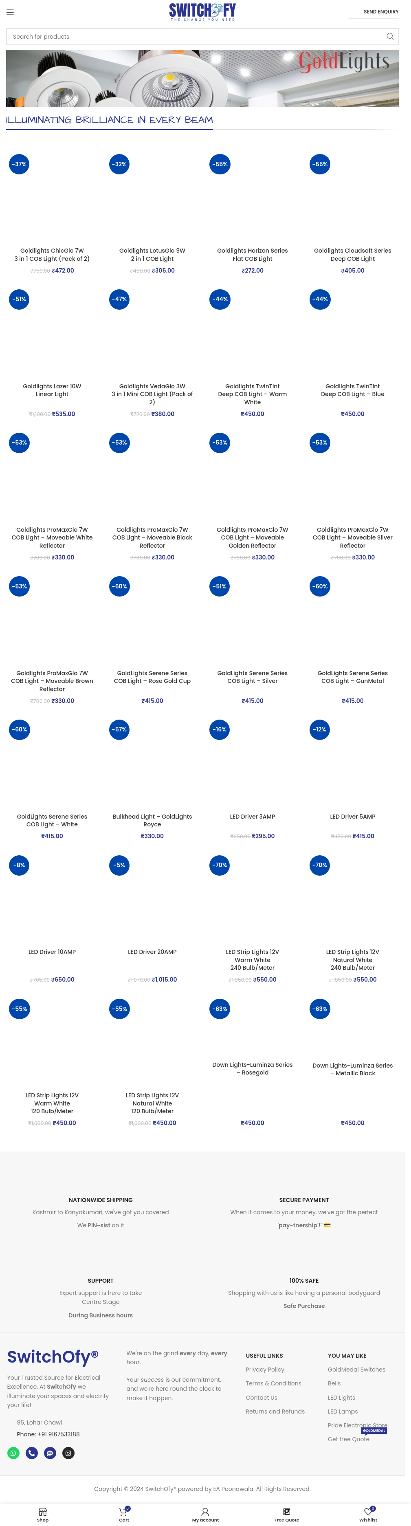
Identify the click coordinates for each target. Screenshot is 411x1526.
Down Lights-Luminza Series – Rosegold (252, 1069)
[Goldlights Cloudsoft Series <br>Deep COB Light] (353, 197)
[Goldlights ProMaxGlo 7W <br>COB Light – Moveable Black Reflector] (152, 476)
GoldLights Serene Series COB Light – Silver (253, 677)
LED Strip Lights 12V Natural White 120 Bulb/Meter (152, 1103)
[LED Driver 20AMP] (152, 898)
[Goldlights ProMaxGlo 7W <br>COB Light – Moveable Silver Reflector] (353, 476)
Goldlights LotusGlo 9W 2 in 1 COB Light (152, 255)
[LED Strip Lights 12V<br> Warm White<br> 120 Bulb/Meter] (52, 1042)
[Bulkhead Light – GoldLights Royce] (152, 763)
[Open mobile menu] (10, 12)
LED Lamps (343, 1411)
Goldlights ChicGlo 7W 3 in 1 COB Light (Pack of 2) (52, 255)
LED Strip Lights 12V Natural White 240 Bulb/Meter (353, 960)
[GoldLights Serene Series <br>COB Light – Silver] (253, 619)
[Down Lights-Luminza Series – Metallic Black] (353, 1027)
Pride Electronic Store (358, 1425)
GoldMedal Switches (356, 1369)
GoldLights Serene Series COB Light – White (52, 821)
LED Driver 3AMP (252, 817)
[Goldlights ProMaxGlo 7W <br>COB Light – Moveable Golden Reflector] (253, 476)
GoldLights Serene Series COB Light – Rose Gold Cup (152, 677)
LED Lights (341, 1398)
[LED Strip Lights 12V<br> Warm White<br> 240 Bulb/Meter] (253, 898)
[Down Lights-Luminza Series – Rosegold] (253, 1026)
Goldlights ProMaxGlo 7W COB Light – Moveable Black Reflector (152, 538)
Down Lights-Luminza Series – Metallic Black (352, 1069)
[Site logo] (202, 12)
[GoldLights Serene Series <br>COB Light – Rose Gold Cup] (152, 619)
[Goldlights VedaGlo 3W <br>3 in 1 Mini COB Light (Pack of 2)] (152, 332)
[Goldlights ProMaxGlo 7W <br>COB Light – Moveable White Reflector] (52, 476)
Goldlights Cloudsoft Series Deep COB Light (352, 255)
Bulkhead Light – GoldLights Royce (152, 821)
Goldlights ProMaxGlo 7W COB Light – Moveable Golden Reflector (252, 538)
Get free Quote (357, 1437)
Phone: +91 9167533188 (48, 1434)
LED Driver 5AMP (352, 817)
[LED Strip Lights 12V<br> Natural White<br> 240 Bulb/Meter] (353, 898)
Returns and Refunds (275, 1411)
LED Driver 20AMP (152, 952)
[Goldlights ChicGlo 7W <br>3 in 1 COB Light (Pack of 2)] (52, 197)
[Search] (202, 36)
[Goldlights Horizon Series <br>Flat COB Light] (253, 197)
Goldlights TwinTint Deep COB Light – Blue (353, 390)
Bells (334, 1383)
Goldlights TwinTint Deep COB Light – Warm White (252, 394)
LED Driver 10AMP (52, 952)
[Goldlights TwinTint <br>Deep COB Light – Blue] (353, 332)
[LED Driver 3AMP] (253, 763)
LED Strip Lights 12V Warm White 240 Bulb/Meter (252, 960)
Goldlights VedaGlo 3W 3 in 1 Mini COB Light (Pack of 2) (152, 394)
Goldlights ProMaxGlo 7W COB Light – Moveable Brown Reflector (52, 681)
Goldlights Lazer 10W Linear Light (52, 390)
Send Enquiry (374, 11)
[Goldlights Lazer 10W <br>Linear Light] (52, 332)
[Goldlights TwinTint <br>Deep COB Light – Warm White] (253, 332)
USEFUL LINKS (264, 1356)
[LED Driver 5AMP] (353, 763)
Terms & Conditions (273, 1383)
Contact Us (261, 1398)
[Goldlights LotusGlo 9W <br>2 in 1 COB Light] (152, 197)
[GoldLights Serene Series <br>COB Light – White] (52, 763)
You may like (347, 1356)
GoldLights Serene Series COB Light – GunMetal (353, 677)
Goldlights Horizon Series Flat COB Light (252, 255)
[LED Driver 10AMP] (52, 898)
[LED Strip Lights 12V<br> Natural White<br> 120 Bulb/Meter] (152, 1042)
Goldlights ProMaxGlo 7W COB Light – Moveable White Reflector (52, 538)
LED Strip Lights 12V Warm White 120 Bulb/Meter (52, 1103)
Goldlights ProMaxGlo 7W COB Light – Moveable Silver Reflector (353, 538)
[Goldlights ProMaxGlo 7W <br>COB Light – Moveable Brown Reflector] (52, 619)
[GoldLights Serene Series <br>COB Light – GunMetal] (353, 619)
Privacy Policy (265, 1369)
